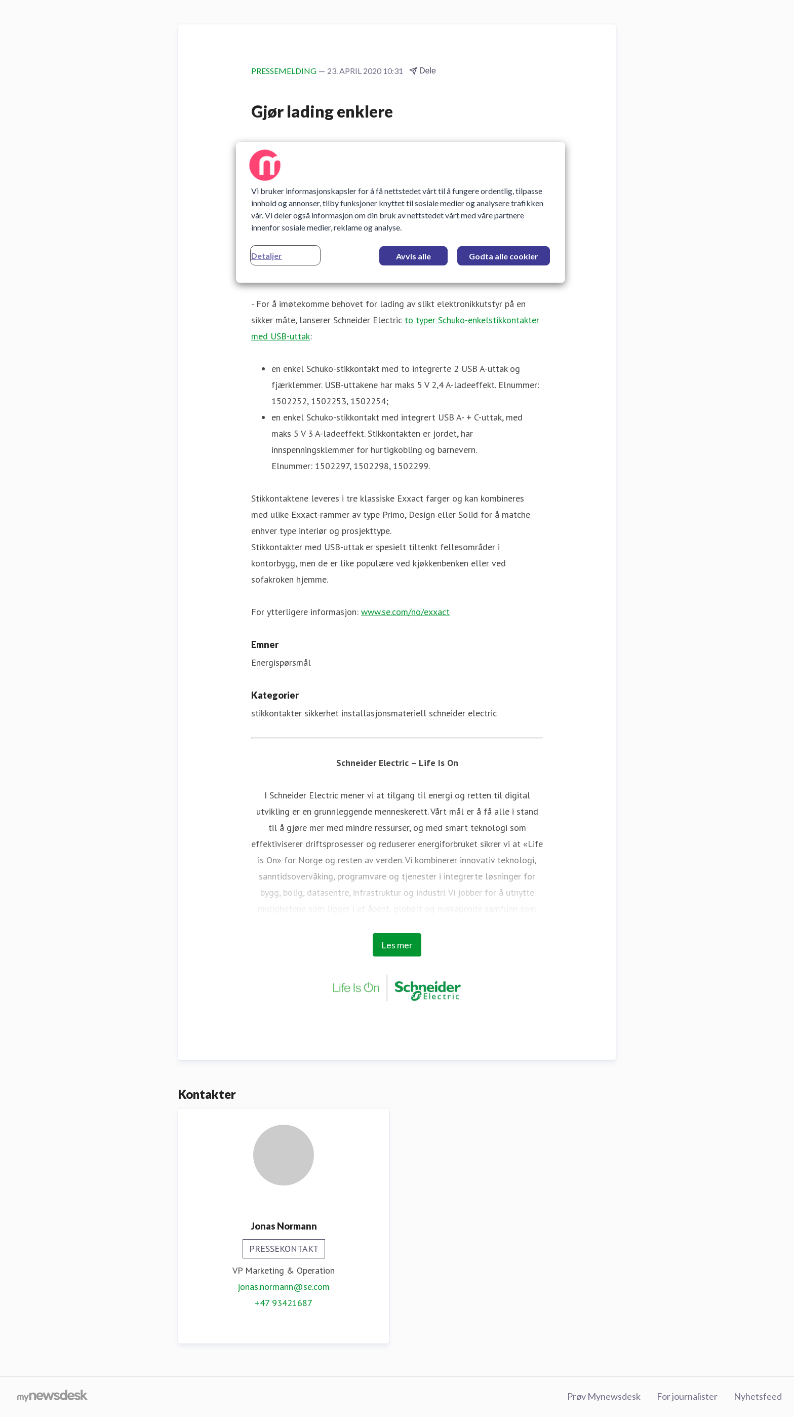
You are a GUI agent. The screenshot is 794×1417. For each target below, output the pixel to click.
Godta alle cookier (503, 256)
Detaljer (266, 255)
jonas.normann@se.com (283, 1286)
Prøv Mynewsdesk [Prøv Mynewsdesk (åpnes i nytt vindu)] (604, 1396)
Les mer (397, 944)
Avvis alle (413, 256)
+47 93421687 (283, 1303)
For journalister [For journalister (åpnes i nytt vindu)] (687, 1396)
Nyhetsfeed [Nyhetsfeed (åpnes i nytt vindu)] (758, 1396)
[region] (400, 212)
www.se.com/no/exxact (405, 612)
